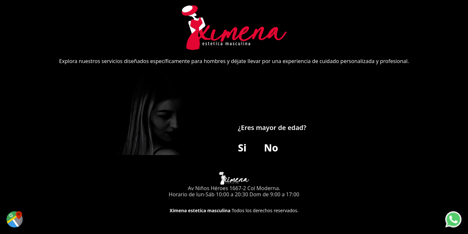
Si (242, 147)
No (271, 147)
